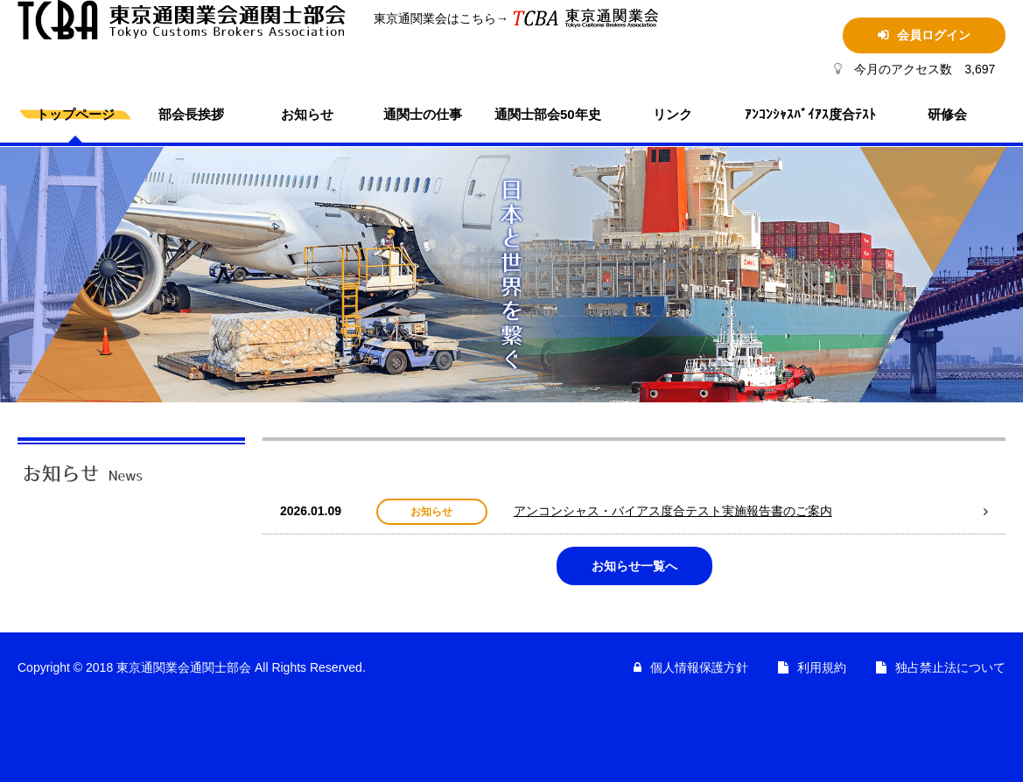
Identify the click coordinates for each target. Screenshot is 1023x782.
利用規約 (821, 667)
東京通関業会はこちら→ (428, 18)
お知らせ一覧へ (634, 566)
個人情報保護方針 (699, 667)
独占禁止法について (950, 667)
